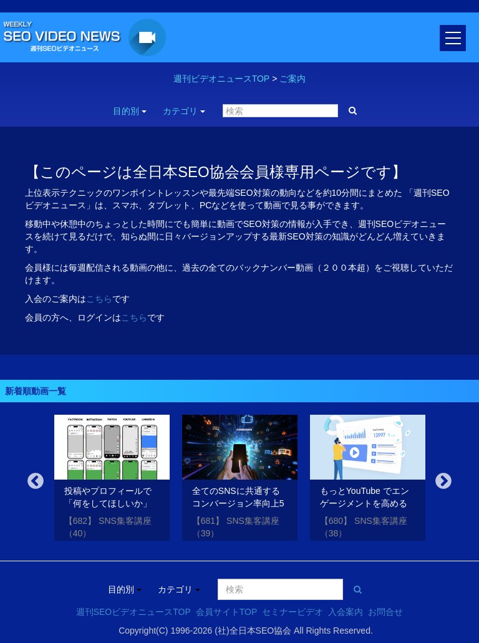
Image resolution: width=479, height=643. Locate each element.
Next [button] (443, 481)
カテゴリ (184, 111)
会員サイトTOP (227, 612)
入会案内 (345, 612)
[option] (112, 480)
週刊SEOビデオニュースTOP (133, 612)
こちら (99, 299)
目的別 (130, 111)
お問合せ (385, 612)
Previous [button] (35, 481)
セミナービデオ (292, 612)
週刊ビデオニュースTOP (221, 79)
